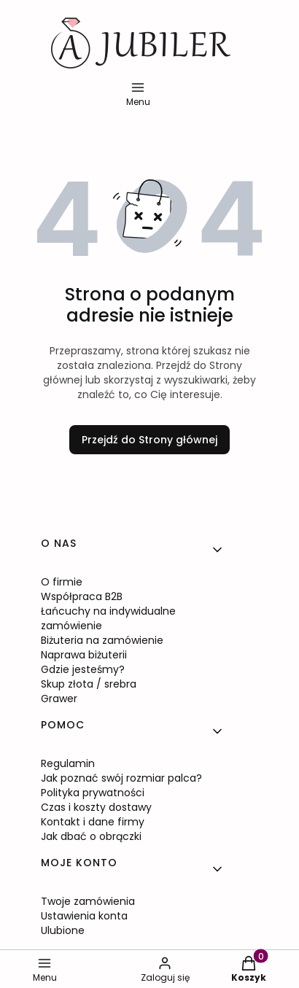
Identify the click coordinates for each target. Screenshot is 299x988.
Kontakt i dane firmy (92, 821)
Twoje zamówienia (88, 901)
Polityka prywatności (92, 792)
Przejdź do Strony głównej (149, 439)
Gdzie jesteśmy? (83, 669)
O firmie (61, 582)
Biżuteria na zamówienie (102, 640)
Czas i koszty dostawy (96, 807)
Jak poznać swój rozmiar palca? (121, 778)
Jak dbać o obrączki (91, 836)
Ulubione (63, 930)
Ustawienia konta (84, 916)
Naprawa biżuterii (84, 654)
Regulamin (68, 763)
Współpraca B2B (82, 596)
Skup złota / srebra (88, 684)
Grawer (59, 698)
